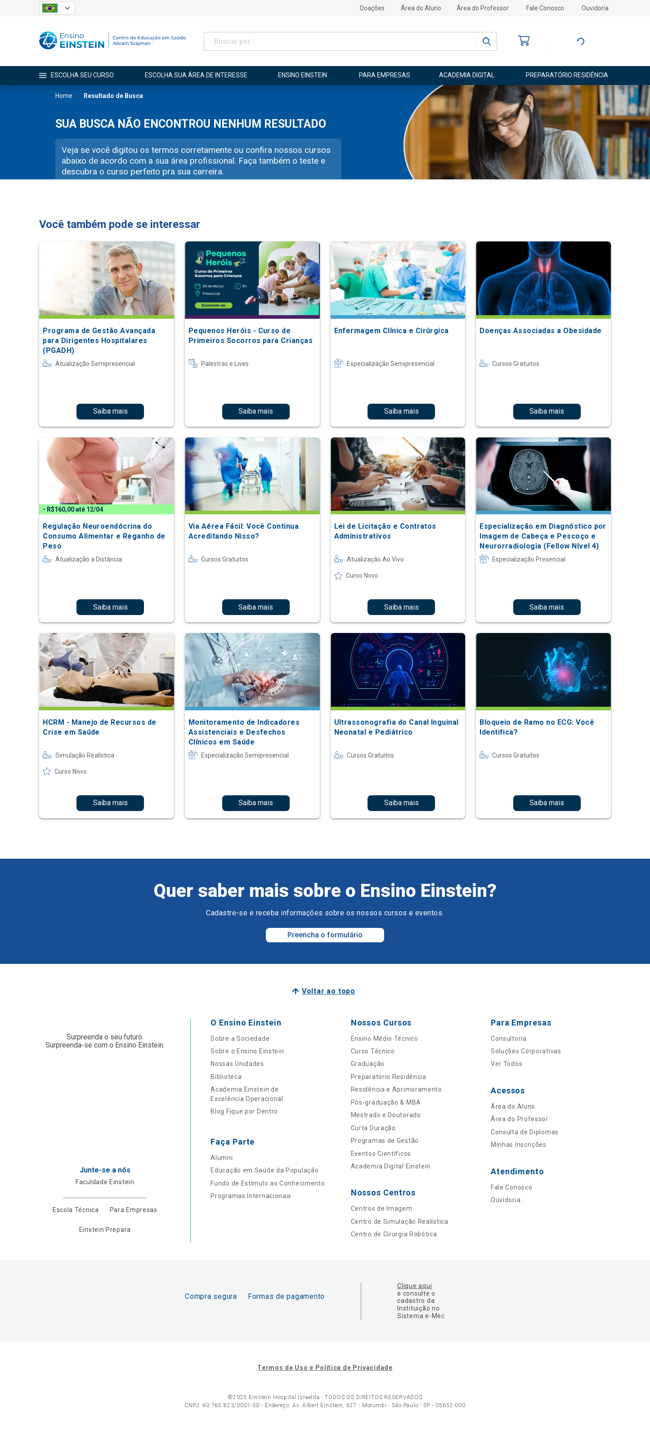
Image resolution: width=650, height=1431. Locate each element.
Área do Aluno (421, 8)
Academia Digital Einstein (391, 1166)
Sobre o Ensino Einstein (247, 1051)
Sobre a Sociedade (240, 1038)
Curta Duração (373, 1128)
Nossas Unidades (237, 1063)
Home (63, 96)
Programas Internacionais (251, 1195)
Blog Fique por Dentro (244, 1111)
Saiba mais (110, 411)
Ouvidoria (595, 8)
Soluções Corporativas (526, 1051)
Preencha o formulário (325, 935)
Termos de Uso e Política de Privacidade (324, 1367)
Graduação (368, 1063)
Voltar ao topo (328, 991)
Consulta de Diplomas (525, 1132)
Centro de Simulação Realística (399, 1221)
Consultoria (509, 1038)
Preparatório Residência (388, 1076)
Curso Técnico (373, 1051)
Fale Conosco (545, 8)
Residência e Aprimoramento (396, 1089)
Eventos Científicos (381, 1153)
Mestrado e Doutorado (386, 1115)
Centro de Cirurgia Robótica (394, 1234)
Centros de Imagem (381, 1208)
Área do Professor (483, 8)
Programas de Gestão (385, 1140)
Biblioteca (226, 1076)
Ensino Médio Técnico (384, 1038)
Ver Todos (506, 1063)
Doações (372, 8)
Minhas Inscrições (519, 1144)
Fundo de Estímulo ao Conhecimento (268, 1183)
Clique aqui (414, 1285)
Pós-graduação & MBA (386, 1102)
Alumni (222, 1157)
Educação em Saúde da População (264, 1170)
